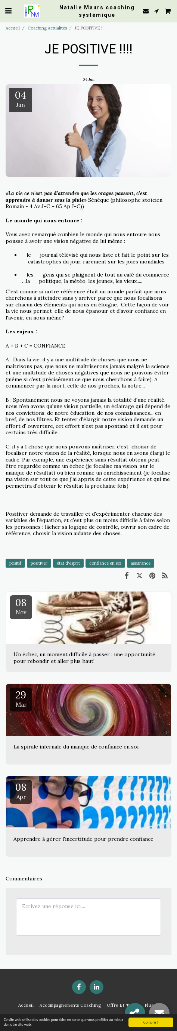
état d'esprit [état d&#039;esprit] (68, 563)
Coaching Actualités (47, 28)
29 (21, 698)
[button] (8, 10)
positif (15, 563)
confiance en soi (105, 563)
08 (21, 606)
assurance (140, 563)
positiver (39, 563)
